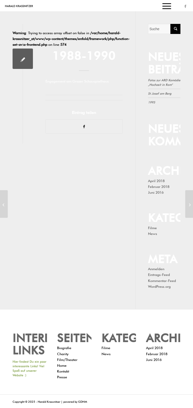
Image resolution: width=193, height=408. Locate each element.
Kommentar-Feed (162, 280)
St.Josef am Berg (159, 93)
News (152, 233)
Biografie (64, 347)
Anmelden (156, 268)
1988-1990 (84, 54)
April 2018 (156, 180)
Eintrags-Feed (159, 274)
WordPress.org (159, 286)
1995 (151, 102)
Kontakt (63, 371)
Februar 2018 (158, 186)
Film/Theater (67, 359)
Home (62, 365)
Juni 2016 (156, 192)
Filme (152, 227)
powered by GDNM (75, 401)
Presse (62, 377)
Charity (63, 353)
